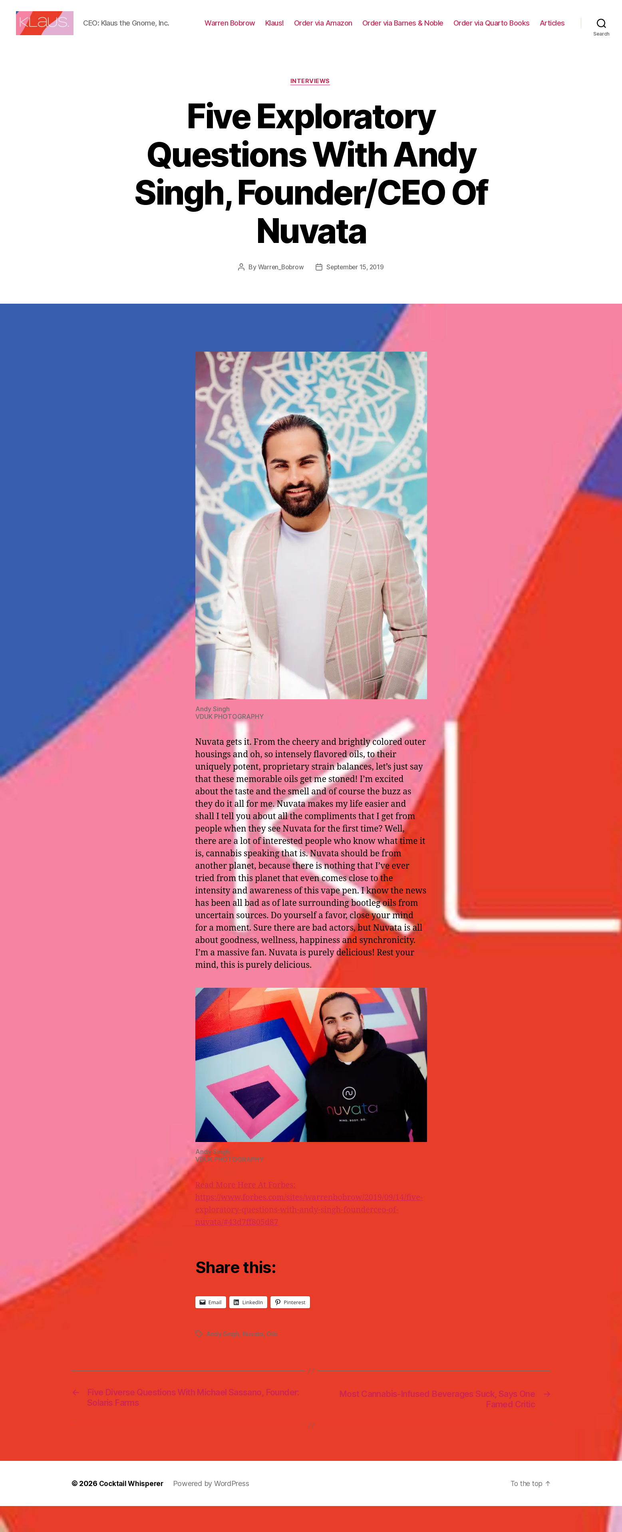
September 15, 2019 (356, 292)
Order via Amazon (358, 29)
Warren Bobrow (265, 29)
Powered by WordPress (214, 1509)
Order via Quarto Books (527, 29)
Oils (272, 1359)
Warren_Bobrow (279, 292)
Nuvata (253, 1359)
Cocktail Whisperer (132, 1509)
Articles (552, 41)
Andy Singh (223, 1359)
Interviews (311, 106)
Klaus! (309, 29)
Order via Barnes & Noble (438, 29)
